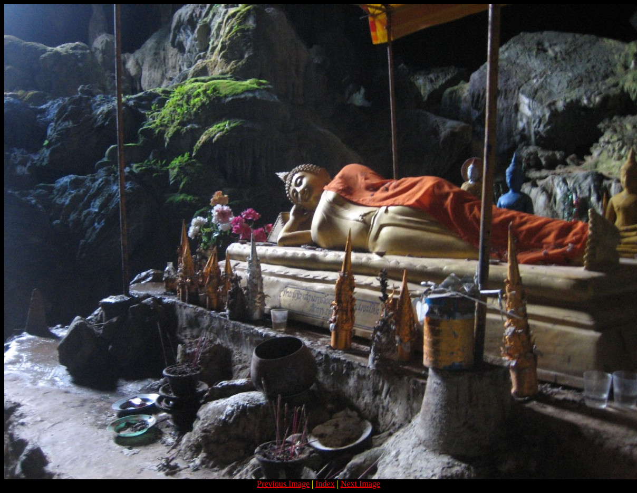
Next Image (360, 483)
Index (324, 483)
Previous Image (283, 483)
